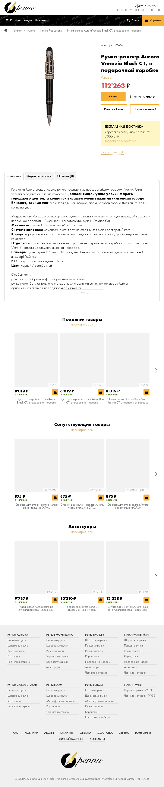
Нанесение (143, 733)
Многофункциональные (60, 701)
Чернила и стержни (19, 662)
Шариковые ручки (18, 645)
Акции (49, 733)
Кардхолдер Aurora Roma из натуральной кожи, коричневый (36, 608)
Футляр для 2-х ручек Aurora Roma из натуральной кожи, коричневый (127, 608)
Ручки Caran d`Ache (22, 685)
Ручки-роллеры (16, 651)
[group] (49, 85)
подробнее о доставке (120, 141)
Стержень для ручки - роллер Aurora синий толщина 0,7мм (36, 506)
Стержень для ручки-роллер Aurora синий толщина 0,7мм (127, 506)
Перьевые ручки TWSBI (138, 690)
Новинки (31, 733)
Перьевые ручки (16, 640)
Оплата (85, 733)
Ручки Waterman (136, 635)
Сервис (124, 733)
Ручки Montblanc (59, 635)
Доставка (105, 733)
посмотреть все (82, 324)
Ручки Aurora (17, 635)
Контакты (97, 739)
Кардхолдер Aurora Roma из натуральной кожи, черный (82, 608)
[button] (156, 370)
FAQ (16, 733)
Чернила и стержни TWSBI (140, 695)
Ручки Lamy (54, 685)
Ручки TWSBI (133, 685)
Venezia (106, 77)
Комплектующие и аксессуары (57, 664)
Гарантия (66, 733)
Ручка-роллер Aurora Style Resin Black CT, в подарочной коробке (36, 401)
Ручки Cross (94, 685)
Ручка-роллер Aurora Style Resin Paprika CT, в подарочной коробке (127, 401)
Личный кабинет (71, 739)
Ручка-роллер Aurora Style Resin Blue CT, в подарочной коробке (82, 401)
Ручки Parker (94, 635)
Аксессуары (92, 667)
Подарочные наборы (97, 662)
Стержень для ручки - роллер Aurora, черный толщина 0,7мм (82, 506)
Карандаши (14, 656)
